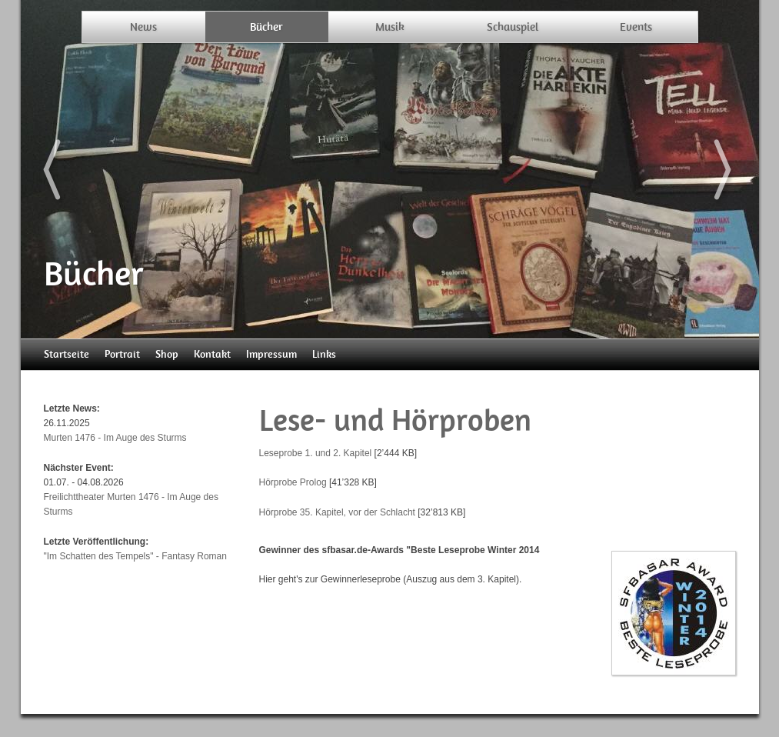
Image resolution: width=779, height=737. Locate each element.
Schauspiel (512, 27)
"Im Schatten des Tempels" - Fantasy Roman (135, 556)
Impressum (271, 354)
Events (636, 27)
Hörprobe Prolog (293, 482)
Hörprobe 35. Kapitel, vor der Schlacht (337, 512)
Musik (389, 27)
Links (324, 354)
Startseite (66, 354)
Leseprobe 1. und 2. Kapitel (315, 453)
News (143, 27)
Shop (166, 354)
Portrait (122, 354)
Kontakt (212, 354)
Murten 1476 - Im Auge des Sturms (115, 437)
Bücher (266, 27)
